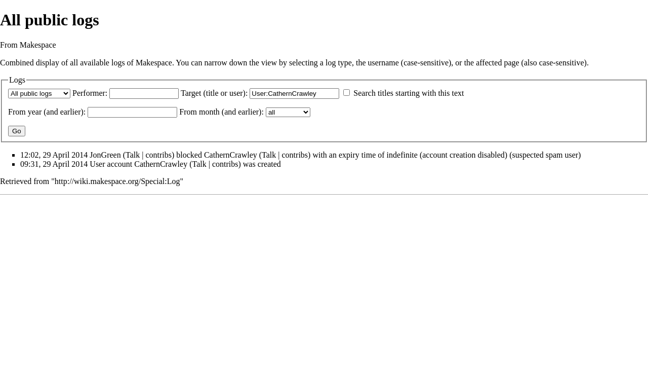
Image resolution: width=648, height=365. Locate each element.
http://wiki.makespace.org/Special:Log (117, 181)
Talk (133, 155)
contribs (158, 155)
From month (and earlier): (221, 111)
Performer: (89, 93)
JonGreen (105, 155)
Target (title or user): (214, 93)
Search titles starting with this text (408, 93)
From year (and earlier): (47, 111)
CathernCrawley (230, 155)
